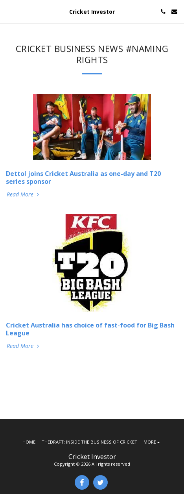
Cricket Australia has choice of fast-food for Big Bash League (90, 329)
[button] (8, 11)
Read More (23, 194)
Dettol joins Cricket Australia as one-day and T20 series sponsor (83, 177)
